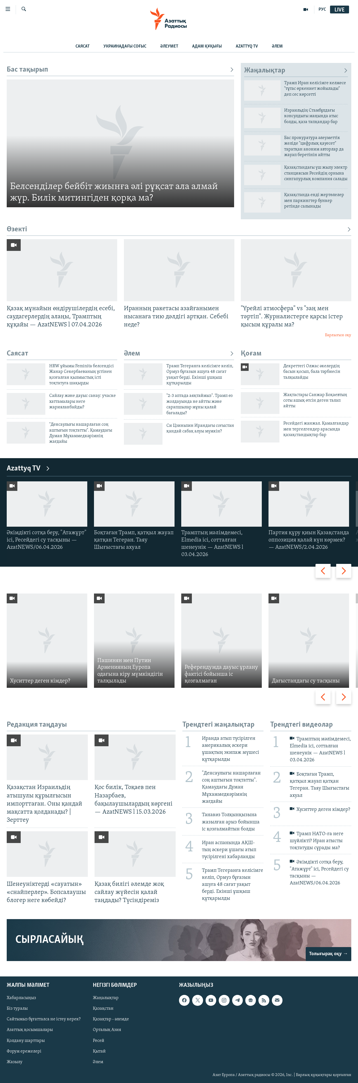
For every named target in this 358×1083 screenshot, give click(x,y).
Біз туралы (17, 1008)
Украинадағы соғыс (124, 46)
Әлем (277, 46)
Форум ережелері (24, 1051)
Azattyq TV (247, 46)
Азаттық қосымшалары (30, 1030)
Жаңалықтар (296, 70)
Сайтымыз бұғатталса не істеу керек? (44, 1019)
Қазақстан (103, 1008)
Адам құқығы (207, 46)
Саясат (83, 46)
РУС (322, 9)
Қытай (99, 1051)
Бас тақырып (120, 70)
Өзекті (179, 229)
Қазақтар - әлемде (111, 1019)
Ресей (98, 1040)
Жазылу (14, 1062)
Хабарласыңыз (21, 998)
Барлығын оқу (338, 335)
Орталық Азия (107, 1030)
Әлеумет (169, 46)
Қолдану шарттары (26, 1040)
